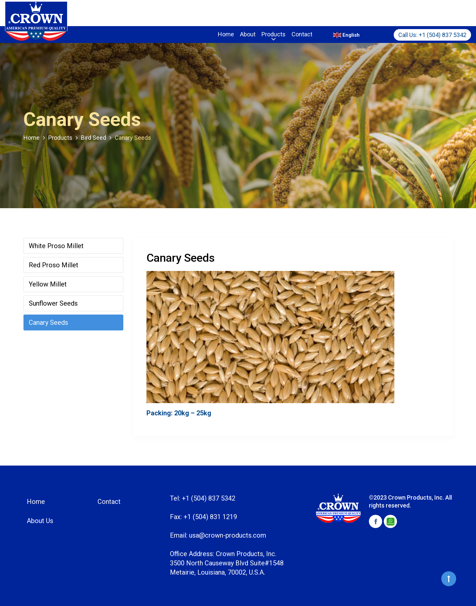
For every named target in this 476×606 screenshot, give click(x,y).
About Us (40, 521)
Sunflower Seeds (53, 303)
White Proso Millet (56, 246)
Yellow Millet (48, 284)
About (248, 34)
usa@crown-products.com (227, 535)
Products (273, 34)
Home (226, 34)
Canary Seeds (48, 322)
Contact (302, 34)
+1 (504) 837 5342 (442, 34)
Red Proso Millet (53, 265)
